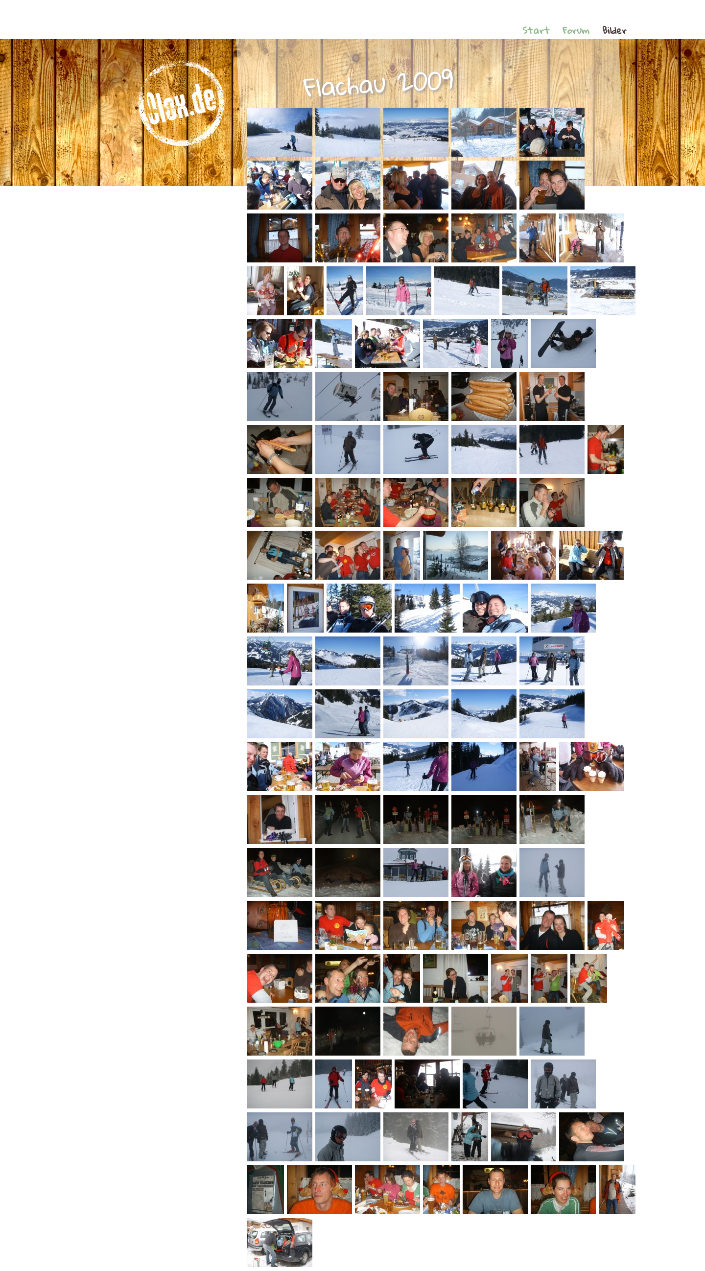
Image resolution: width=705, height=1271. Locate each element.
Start (536, 30)
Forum (576, 30)
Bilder (614, 30)
